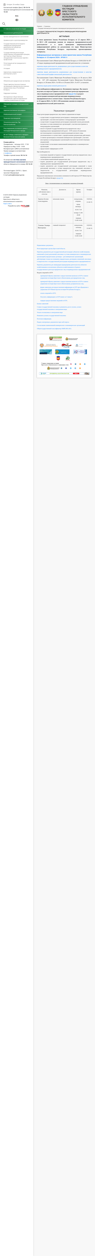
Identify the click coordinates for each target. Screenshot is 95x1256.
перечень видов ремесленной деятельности (51, 86)
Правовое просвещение (12, 118)
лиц (82, 284)
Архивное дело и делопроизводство (16, 40)
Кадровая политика (10, 93)
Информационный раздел (13, 114)
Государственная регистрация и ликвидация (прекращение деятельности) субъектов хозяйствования (14, 46)
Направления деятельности (13, 33)
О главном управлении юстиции (15, 29)
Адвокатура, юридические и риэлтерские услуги (13, 73)
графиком (8, 153)
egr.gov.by (72, 94)
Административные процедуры (14, 110)
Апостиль (7, 77)
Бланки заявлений (42, 304)
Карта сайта (7, 203)
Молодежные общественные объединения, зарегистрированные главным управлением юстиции (15, 98)
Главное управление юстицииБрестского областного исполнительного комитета (75, 13)
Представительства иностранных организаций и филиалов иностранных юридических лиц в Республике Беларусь (16, 87)
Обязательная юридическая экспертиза (17, 81)
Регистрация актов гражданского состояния (15, 64)
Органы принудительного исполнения (16, 36)
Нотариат (7, 68)
